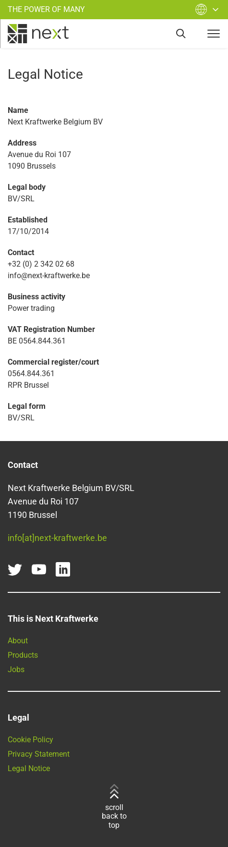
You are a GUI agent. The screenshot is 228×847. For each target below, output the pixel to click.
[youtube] (39, 569)
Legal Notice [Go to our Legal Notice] (29, 768)
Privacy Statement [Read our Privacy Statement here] (39, 754)
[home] (38, 33)
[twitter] (15, 569)
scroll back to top (114, 807)
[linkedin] (63, 569)
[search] (181, 33)
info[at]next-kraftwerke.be (57, 538)
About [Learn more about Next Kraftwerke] (18, 640)
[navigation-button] (213, 33)
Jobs (16, 669)
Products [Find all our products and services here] (23, 655)
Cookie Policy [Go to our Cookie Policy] (30, 739)
